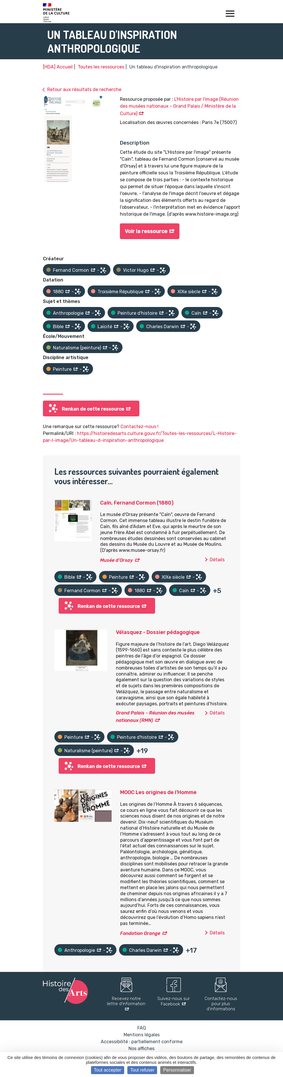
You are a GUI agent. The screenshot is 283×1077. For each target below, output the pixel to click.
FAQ (141, 1028)
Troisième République (120, 291)
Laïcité (105, 326)
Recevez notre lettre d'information (126, 1001)
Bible (58, 326)
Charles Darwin (162, 326)
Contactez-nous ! (139, 426)
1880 (58, 291)
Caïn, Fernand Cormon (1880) (136, 503)
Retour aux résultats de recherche (84, 89)
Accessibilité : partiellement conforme (142, 1041)
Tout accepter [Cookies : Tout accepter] (107, 1070)
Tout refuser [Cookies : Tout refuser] (142, 1070)
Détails (217, 559)
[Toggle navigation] (230, 14)
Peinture (62, 369)
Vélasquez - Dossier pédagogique (158, 632)
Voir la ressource (146, 231)
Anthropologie (68, 313)
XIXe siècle (188, 291)
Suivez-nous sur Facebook (173, 1001)
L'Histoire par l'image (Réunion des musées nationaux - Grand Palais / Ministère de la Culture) (179, 106)
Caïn (196, 313)
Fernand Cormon (71, 270)
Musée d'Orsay (116, 560)
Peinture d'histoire (137, 313)
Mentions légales (142, 1034)
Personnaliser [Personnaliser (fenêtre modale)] (177, 1070)
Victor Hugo (136, 270)
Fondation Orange (140, 933)
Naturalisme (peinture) (77, 348)
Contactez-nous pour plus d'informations (221, 1003)
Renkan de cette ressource (93, 409)
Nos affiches (141, 1048)
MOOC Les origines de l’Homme (158, 792)
